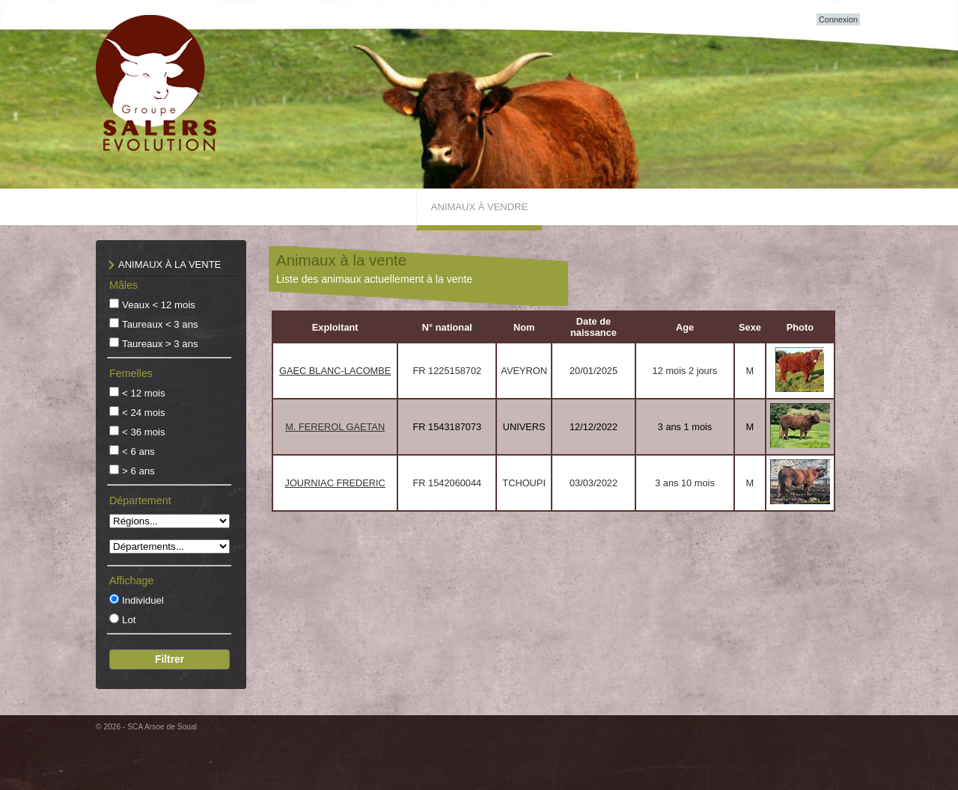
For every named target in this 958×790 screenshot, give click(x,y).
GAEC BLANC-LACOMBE (335, 370)
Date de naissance (593, 327)
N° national (447, 327)
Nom (523, 327)
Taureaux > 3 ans (160, 343)
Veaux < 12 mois (158, 304)
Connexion (838, 19)
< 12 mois (143, 393)
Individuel (143, 600)
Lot (128, 619)
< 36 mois (143, 432)
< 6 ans (138, 451)
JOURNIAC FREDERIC (334, 483)
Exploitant (335, 327)
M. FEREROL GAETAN (335, 426)
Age (685, 327)
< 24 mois (143, 412)
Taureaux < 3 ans (160, 324)
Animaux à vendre (479, 206)
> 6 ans (138, 471)
